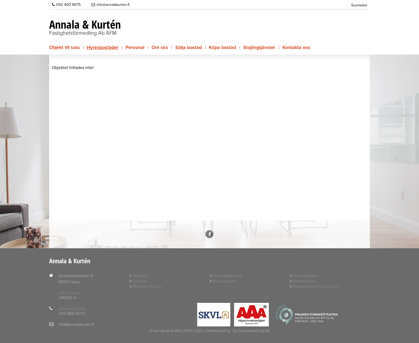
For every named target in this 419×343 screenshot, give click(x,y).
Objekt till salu (64, 47)
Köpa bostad (222, 47)
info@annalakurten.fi (110, 4)
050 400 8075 (66, 4)
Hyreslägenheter (228, 276)
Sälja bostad (188, 47)
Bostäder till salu (147, 286)
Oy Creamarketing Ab (251, 330)
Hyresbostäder (102, 47)
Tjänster (140, 281)
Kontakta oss (296, 47)
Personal (135, 47)
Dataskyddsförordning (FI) (316, 286)
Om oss (160, 47)
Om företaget (305, 276)
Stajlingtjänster (259, 47)
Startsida (140, 276)
